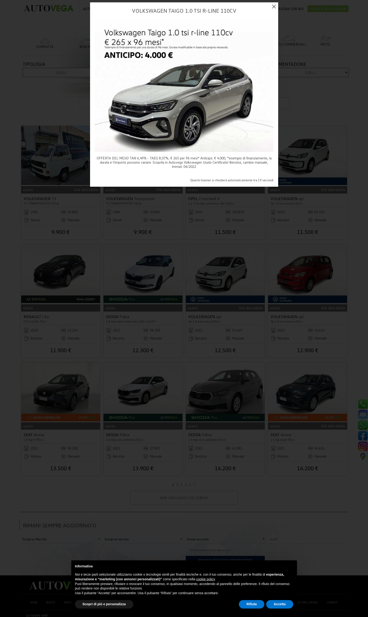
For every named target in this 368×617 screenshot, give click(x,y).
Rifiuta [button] (251, 604)
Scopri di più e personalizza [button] (104, 604)
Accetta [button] (280, 604)
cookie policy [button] (205, 579)
